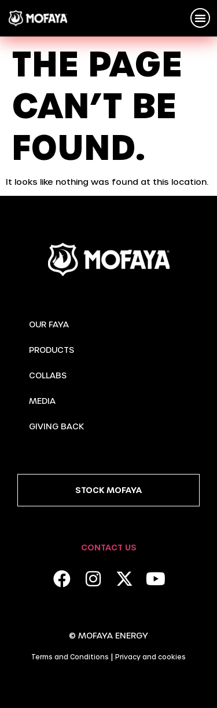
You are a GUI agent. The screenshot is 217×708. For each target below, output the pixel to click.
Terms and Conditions (70, 656)
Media (42, 401)
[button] (200, 18)
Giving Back (56, 426)
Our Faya (49, 324)
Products (51, 350)
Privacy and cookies (150, 656)
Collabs (48, 375)
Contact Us (109, 547)
